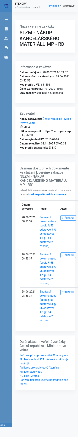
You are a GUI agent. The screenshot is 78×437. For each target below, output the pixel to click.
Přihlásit (54, 6)
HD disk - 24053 (29, 375)
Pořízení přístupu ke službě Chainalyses (44, 355)
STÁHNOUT (68, 218)
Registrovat (68, 6)
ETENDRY (21, 3)
